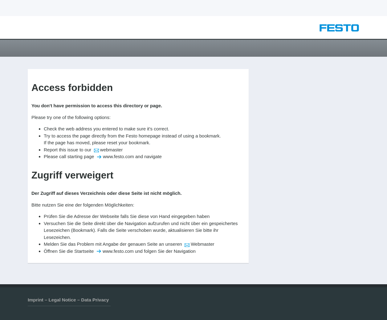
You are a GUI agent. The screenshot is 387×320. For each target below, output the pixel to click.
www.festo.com (118, 156)
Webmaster (202, 244)
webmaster (111, 149)
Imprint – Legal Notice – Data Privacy (68, 299)
